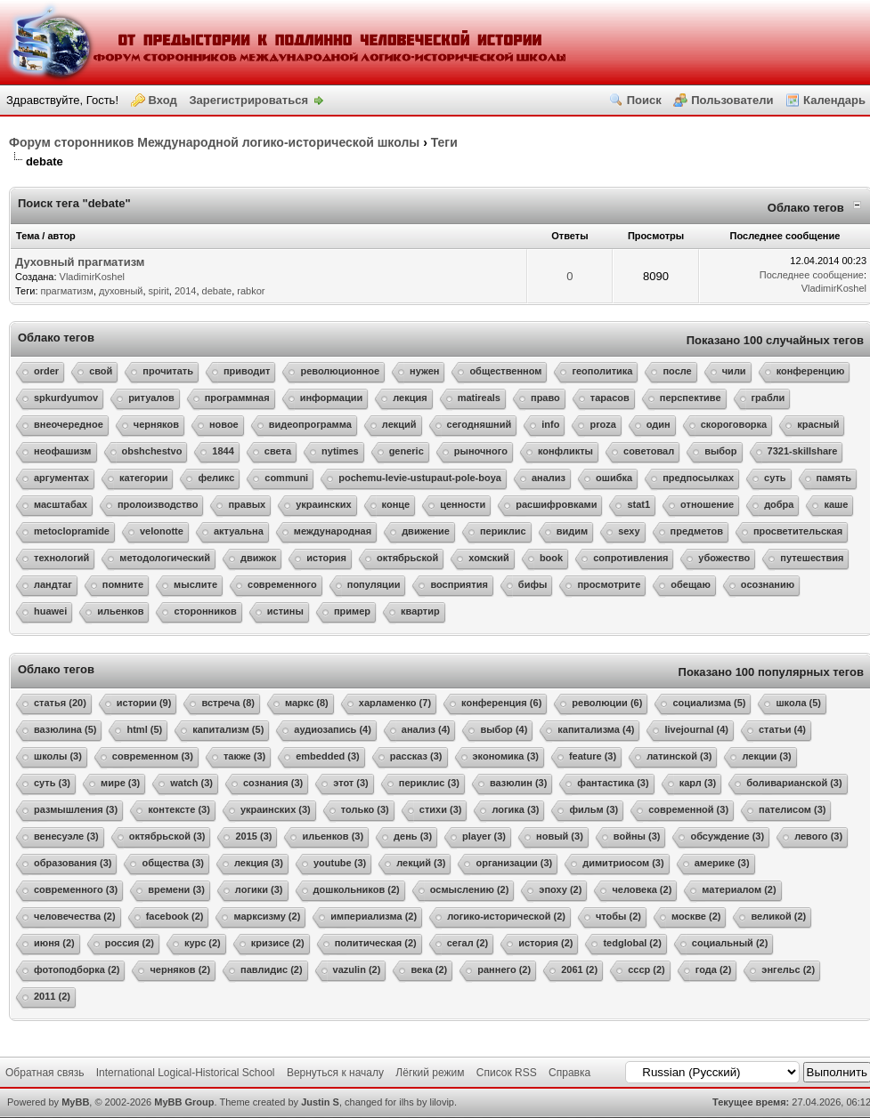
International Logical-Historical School (185, 1072)
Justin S (320, 1102)
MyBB (75, 1102)
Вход (163, 100)
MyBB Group (184, 1102)
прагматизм (67, 291)
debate (217, 291)
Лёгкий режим (429, 1072)
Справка (569, 1072)
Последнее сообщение (812, 274)
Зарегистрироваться (248, 100)
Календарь (834, 100)
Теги (444, 142)
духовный (120, 291)
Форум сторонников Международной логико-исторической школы (214, 142)
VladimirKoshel (92, 276)
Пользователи (732, 100)
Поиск (644, 100)
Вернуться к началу (335, 1072)
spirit (159, 291)
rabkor (250, 291)
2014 (185, 291)
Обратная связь (44, 1072)
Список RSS (506, 1072)
